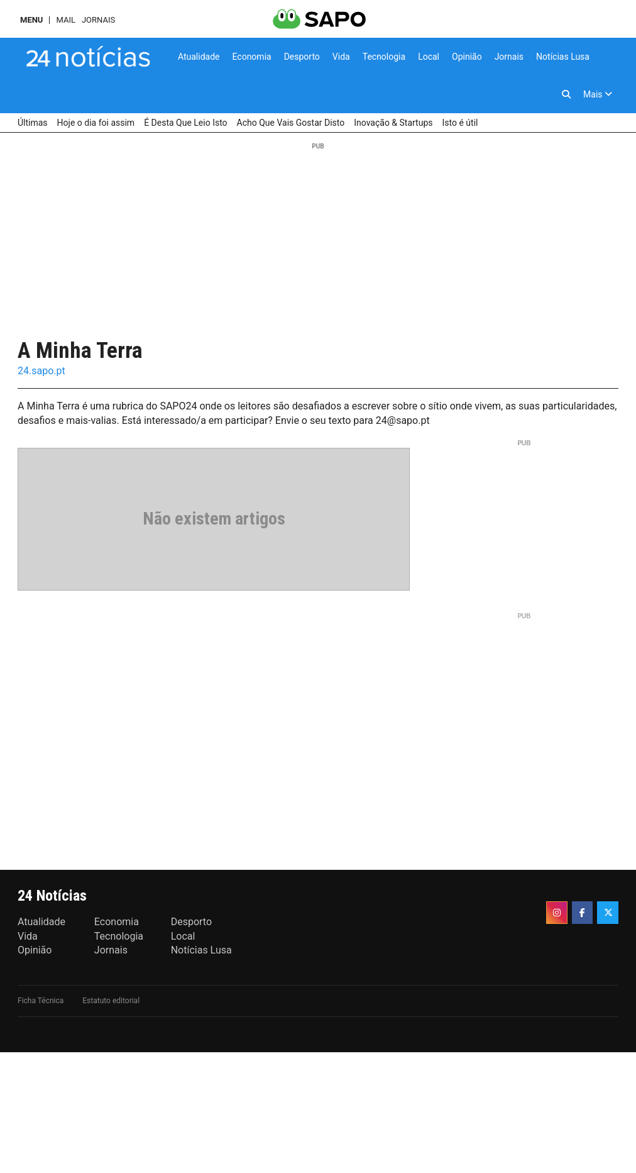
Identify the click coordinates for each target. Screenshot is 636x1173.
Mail (65, 20)
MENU (31, 20)
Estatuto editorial (111, 1000)
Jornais (98, 20)
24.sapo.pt (41, 371)
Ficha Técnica (40, 1000)
